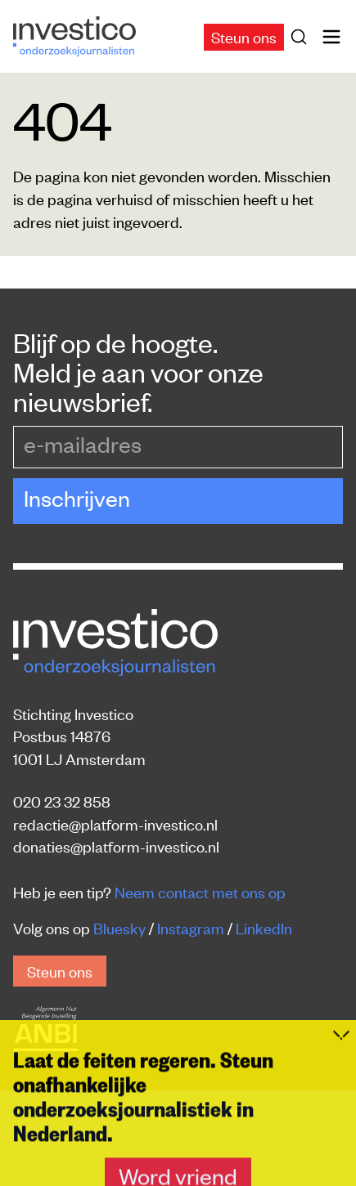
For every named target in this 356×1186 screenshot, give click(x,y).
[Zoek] (302, 36)
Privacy (141, 1110)
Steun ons (244, 36)
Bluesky (119, 927)
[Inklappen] (341, 1159)
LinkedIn (264, 927)
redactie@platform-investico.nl (115, 823)
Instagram (190, 927)
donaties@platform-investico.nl (116, 845)
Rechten (214, 1110)
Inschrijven (77, 498)
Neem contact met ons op (200, 891)
